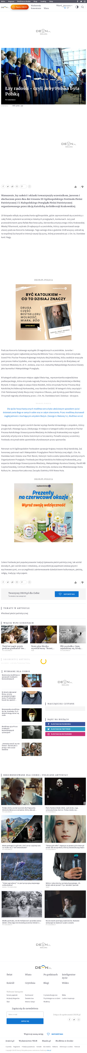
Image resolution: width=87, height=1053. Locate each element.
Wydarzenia (36, 6)
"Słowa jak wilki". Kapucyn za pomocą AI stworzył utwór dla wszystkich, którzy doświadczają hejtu (65, 846)
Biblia (3, 1)
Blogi (35, 1)
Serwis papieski (12, 995)
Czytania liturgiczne (50, 995)
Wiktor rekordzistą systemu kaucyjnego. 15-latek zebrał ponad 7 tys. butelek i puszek (63, 884)
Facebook (77, 1)
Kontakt (39, 1047)
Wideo (65, 983)
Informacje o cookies (66, 1047)
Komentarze (36, 8)
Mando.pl (46, 1041)
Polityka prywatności (28, 1047)
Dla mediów (47, 1047)
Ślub (8, 1002)
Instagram (85, 1)
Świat (48, 887)
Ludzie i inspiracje (68, 998)
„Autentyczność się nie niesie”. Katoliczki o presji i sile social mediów (11, 747)
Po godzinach (10, 100)
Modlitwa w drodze (23, 1)
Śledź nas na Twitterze (58, 729)
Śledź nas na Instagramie (59, 734)
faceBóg (43, 1)
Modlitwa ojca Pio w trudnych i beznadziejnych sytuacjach (10, 729)
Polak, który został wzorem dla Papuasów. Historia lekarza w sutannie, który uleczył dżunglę (19, 810)
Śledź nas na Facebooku (59, 724)
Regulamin (16, 1047)
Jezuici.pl (10, 1041)
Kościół (10, 983)
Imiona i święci (30, 1002)
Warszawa (67, 5)
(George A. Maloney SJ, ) (43, 412)
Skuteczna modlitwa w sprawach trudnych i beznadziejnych (11, 677)
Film (32, 650)
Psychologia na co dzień (52, 998)
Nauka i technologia (9, 887)
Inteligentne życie (68, 976)
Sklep (51, 1)
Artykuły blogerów (13, 998)
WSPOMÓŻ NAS (55, 1034)
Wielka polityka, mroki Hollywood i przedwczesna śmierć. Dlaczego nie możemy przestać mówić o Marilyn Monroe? (21, 923)
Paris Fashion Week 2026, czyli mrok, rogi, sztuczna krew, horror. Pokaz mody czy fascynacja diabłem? (62, 810)
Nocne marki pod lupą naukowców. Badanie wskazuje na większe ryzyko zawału (62, 922)
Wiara (46, 8)
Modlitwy (47, 1002)
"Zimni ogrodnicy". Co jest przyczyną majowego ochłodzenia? (21, 884)
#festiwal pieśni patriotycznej (14, 613)
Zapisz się (25, 1021)
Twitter (81, 1)
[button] (77, 7)
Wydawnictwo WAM (28, 1041)
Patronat (77, 1047)
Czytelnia (30, 983)
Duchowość (29, 995)
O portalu (9, 1047)
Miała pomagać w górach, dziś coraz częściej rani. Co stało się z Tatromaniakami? (21, 846)
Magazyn (11, 1)
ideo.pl (49, 1050)
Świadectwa (29, 998)
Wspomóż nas (67, 594)
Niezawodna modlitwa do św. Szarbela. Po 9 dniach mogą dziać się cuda (10, 712)
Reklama (55, 1047)
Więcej (59, 5)
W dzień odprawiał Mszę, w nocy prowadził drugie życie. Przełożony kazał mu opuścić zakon (9, 697)
